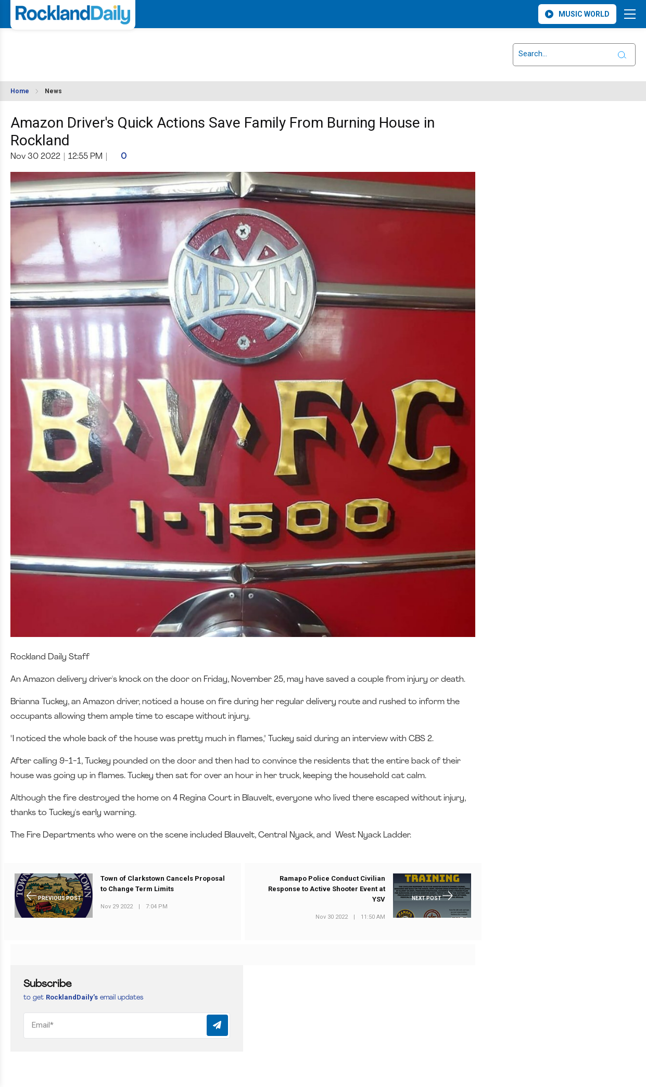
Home (19, 91)
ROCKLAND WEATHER (103, 48)
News (53, 91)
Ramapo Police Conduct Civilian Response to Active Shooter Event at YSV (326, 888)
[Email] (126, 1026)
